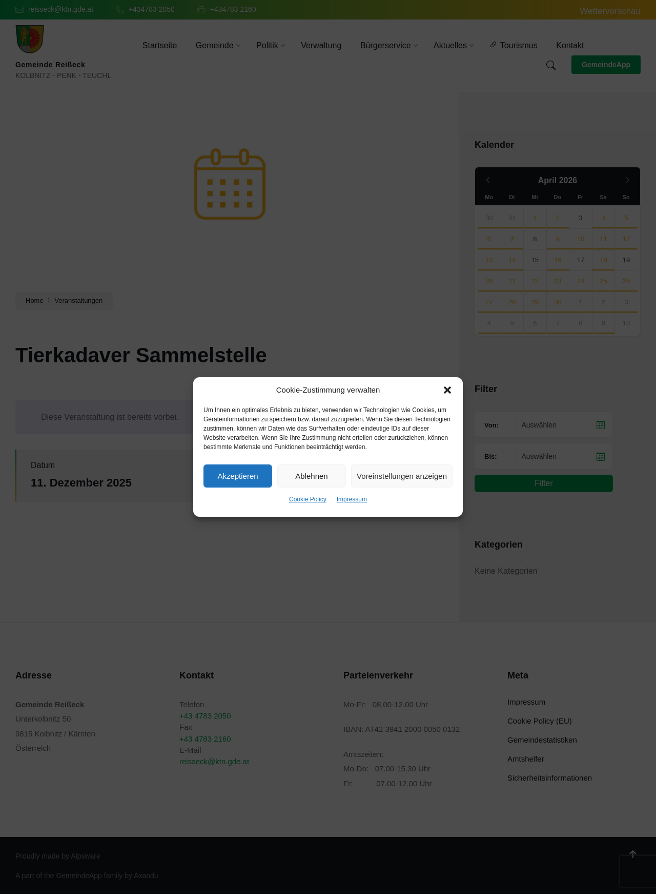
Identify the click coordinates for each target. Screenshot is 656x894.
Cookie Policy (307, 499)
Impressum (352, 499)
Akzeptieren (237, 476)
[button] (447, 390)
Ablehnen (311, 476)
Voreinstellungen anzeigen (402, 476)
